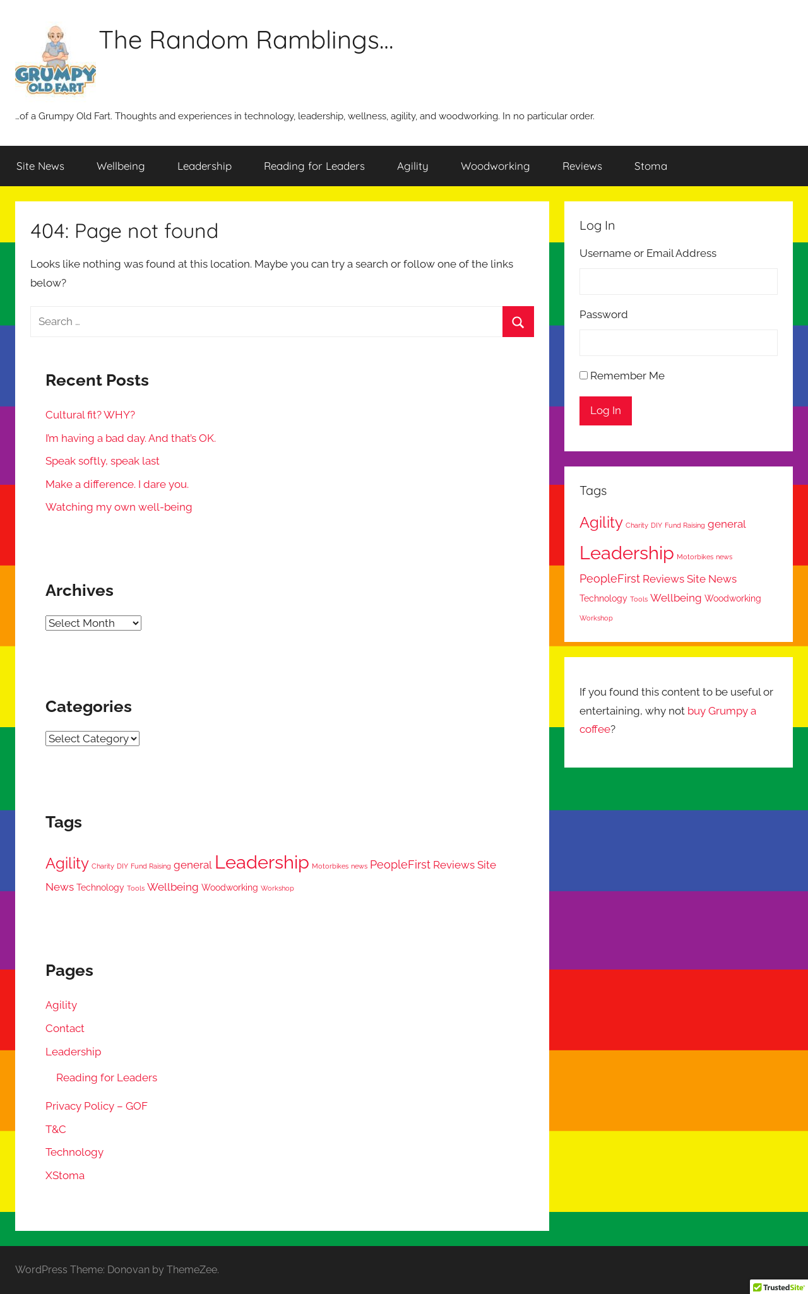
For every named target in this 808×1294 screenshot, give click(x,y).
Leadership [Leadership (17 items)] (262, 862)
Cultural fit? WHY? (90, 414)
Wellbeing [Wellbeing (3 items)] (173, 887)
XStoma (65, 1175)
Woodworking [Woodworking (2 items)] (229, 887)
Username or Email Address (647, 253)
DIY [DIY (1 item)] (122, 866)
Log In (605, 410)
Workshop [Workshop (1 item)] (277, 888)
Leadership (204, 165)
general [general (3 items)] (193, 864)
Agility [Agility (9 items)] (67, 863)
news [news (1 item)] (359, 866)
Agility (413, 165)
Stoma (650, 165)
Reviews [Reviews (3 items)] (454, 864)
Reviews (582, 165)
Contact (65, 1028)
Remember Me (627, 375)
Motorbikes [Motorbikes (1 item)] (330, 866)
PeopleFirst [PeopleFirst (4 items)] (400, 864)
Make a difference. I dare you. (117, 484)
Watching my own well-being (119, 507)
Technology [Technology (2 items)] (100, 887)
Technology (74, 1152)
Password (603, 314)
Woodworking (495, 165)
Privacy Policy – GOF (96, 1106)
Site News (40, 165)
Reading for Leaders (314, 165)
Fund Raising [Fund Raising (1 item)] (151, 866)
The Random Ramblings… (245, 39)
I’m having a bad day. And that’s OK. (130, 438)
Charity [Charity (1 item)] (103, 866)
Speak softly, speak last (102, 460)
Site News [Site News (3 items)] (712, 579)
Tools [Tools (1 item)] (136, 888)
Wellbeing (121, 165)
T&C (55, 1129)
